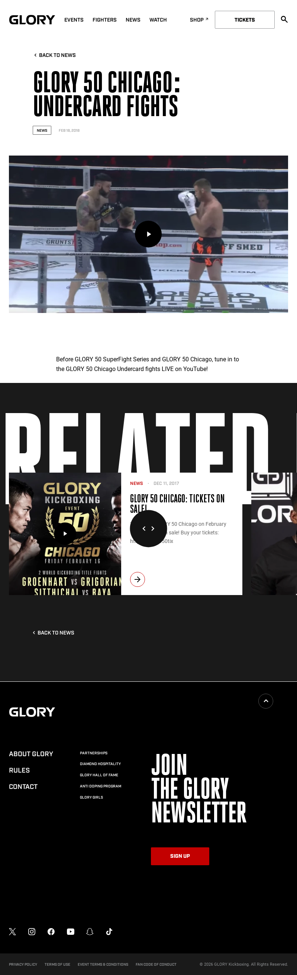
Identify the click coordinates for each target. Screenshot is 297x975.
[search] (284, 19)
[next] (137, 579)
